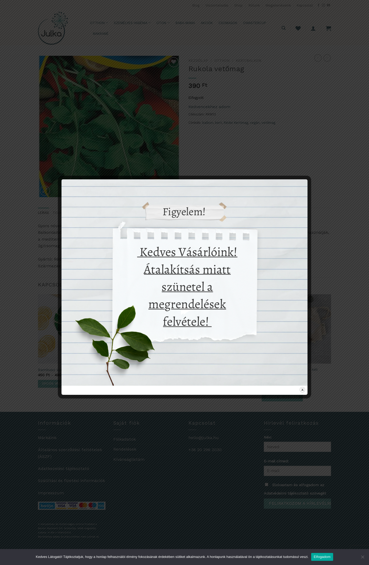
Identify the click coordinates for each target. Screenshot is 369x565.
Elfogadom (322, 557)
